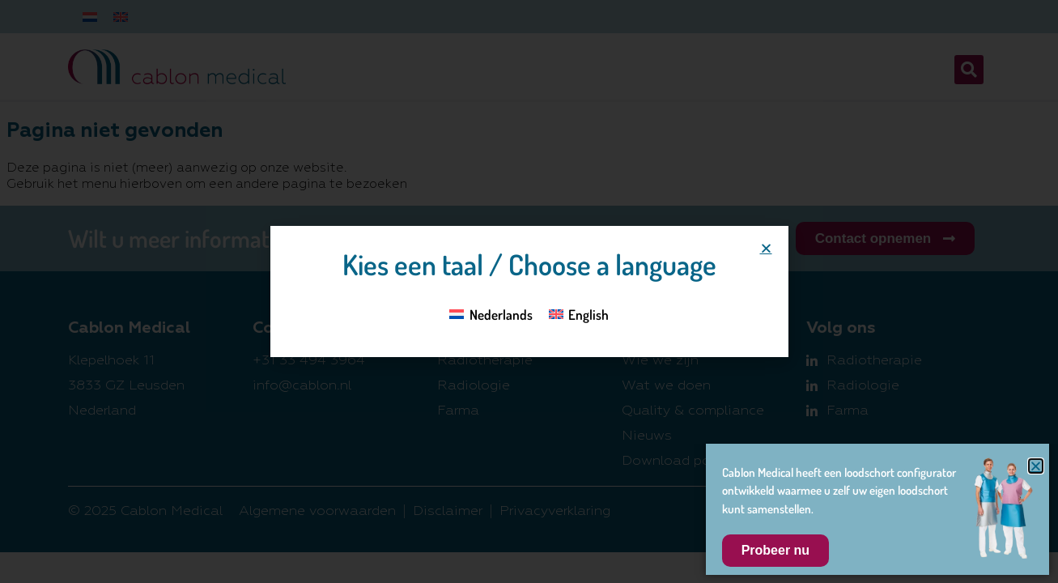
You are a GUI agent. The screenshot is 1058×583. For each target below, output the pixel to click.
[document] (529, 291)
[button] (766, 248)
